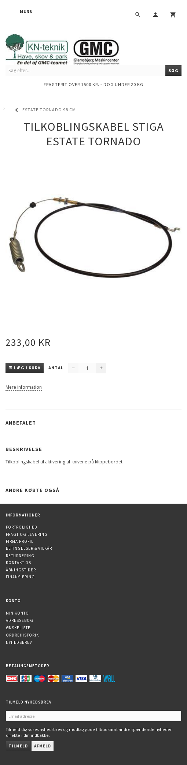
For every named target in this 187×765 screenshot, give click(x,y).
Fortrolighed (21, 527)
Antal (56, 367)
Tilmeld (18, 746)
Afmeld (42, 746)
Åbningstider (21, 569)
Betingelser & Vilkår (29, 548)
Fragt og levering (27, 534)
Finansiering (20, 576)
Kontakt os (18, 562)
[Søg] (173, 70)
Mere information (24, 387)
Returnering (20, 555)
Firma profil (19, 541)
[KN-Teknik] (72, 48)
